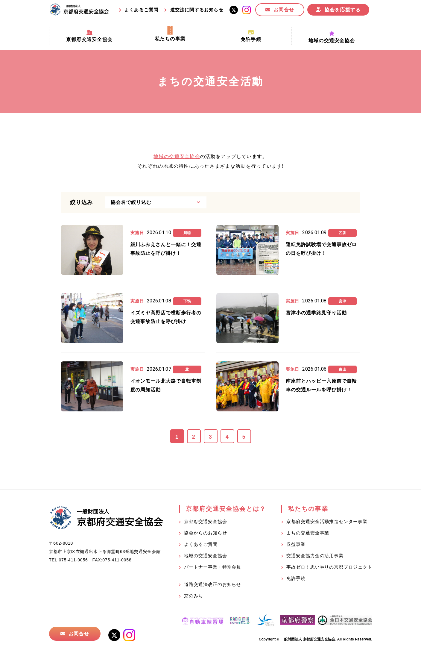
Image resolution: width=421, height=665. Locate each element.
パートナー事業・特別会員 (212, 566)
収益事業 (296, 544)
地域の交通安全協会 (176, 156)
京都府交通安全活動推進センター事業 (326, 521)
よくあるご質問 (141, 9)
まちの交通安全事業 (307, 532)
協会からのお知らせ (205, 532)
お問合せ (283, 9)
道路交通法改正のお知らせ (212, 584)
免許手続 (296, 578)
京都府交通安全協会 (205, 521)
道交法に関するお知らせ (197, 9)
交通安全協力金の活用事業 (315, 555)
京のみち (193, 595)
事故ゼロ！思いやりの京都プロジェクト (329, 566)
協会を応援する (343, 9)
